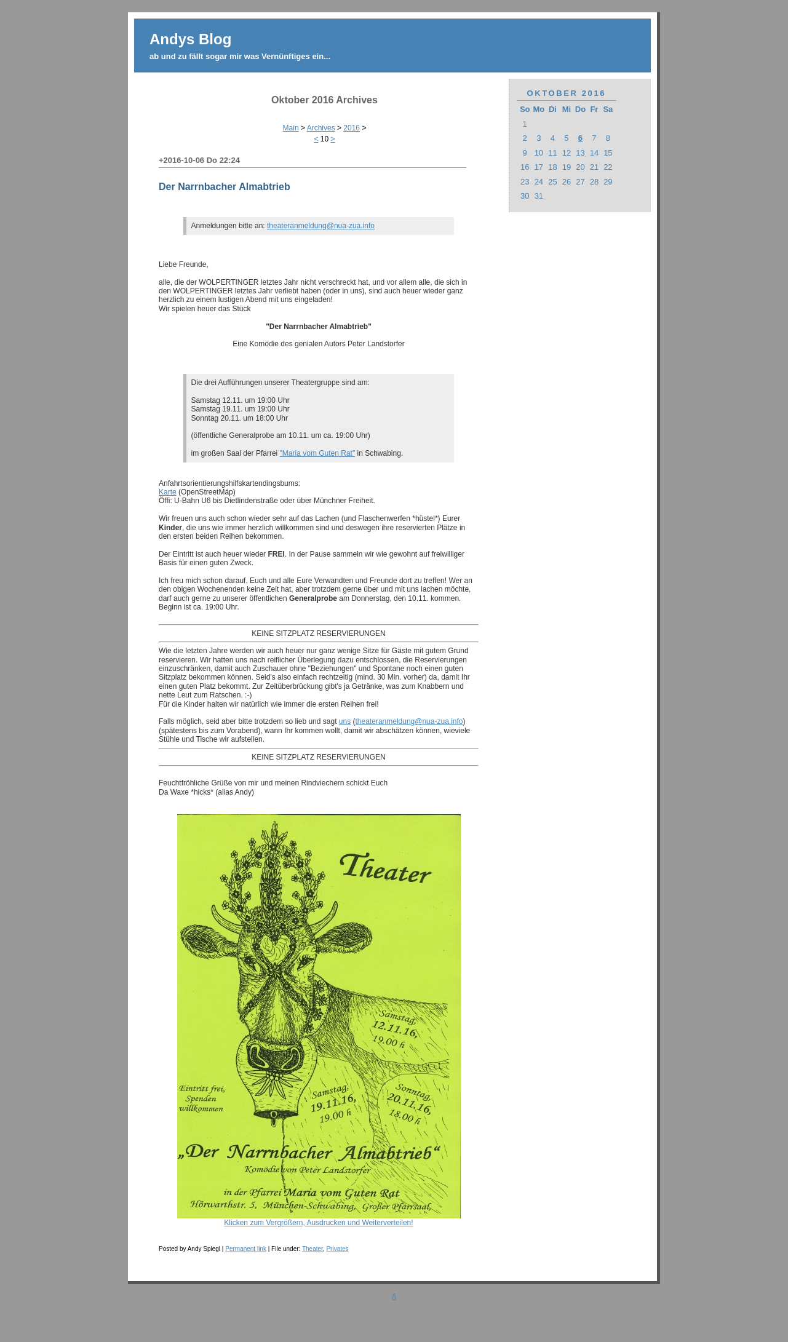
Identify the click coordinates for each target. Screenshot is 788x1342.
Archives (321, 128)
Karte (168, 492)
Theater (312, 1248)
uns (345, 721)
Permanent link (245, 1248)
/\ (394, 1296)
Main (291, 128)
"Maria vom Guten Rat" (318, 453)
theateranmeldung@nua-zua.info (321, 225)
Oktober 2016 (567, 93)
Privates (337, 1248)
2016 (351, 128)
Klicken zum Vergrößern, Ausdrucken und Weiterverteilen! (319, 1219)
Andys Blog (190, 39)
